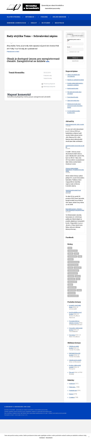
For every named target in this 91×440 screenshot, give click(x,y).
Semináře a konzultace (16, 23)
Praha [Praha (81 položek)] (78, 287)
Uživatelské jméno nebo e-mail (74, 40)
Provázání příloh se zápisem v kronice (74, 334)
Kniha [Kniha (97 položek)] (69, 264)
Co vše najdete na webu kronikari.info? (74, 113)
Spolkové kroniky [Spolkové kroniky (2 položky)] (72, 296)
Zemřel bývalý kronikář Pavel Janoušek (74, 194)
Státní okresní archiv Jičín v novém (73, 126)
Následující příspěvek (50, 92)
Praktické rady (48, 81)
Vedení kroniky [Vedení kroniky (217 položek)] (72, 299)
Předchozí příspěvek (49, 89)
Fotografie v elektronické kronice (75, 343)
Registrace (59, 23)
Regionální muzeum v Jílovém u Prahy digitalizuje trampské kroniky (75, 213)
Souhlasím (42, 437)
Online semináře (59, 17)
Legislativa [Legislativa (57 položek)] (71, 284)
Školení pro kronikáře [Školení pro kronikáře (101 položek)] (73, 308)
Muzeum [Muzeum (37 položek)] (78, 284)
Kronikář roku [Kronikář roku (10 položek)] (71, 276)
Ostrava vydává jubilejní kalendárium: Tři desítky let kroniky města (73, 173)
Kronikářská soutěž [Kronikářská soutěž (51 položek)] (73, 281)
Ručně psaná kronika (73, 90)
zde (48, 66)
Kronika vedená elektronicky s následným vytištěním (75, 86)
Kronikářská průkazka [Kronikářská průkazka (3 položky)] (73, 279)
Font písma (72, 351)
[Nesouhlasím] (89, 437)
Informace (29, 17)
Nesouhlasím (49, 437)
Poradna (44, 17)
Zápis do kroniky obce (73, 102)
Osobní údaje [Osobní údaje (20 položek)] (71, 287)
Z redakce (72, 413)
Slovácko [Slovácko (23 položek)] (70, 293)
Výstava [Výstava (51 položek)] (70, 302)
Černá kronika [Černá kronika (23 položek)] (71, 305)
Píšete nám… (73, 403)
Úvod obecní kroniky (73, 99)
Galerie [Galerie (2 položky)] (77, 258)
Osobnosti (72, 399)
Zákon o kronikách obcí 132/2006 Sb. (74, 75)
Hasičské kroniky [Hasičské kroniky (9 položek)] (72, 261)
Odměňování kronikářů (75, 376)
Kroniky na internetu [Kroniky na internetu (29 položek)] (73, 270)
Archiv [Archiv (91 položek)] (70, 252)
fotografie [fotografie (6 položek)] (70, 258)
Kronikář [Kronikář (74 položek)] (70, 273)
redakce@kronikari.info (20, 431)
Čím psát (71, 388)
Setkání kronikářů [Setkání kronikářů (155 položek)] (72, 290)
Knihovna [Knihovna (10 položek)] (76, 264)
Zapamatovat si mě (73, 51)
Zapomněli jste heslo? (77, 35)
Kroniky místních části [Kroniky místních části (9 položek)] (73, 267)
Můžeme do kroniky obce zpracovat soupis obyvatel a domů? (75, 107)
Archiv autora (10, 82)
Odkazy (34, 23)
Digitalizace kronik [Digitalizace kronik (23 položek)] (73, 255)
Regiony (71, 410)
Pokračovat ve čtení (14, 57)
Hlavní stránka (13, 17)
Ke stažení (46, 23)
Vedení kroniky (48, 84)
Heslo (68, 47)
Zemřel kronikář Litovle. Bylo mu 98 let (75, 149)
